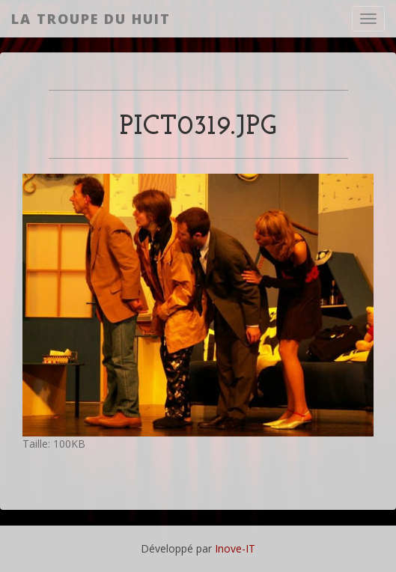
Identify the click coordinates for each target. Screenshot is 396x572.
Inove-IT (235, 548)
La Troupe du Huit (91, 19)
